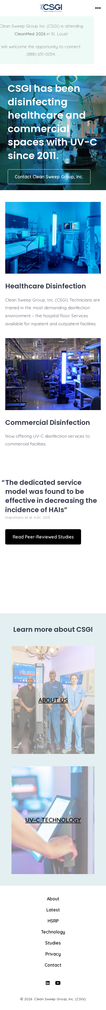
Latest (53, 909)
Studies (53, 943)
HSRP (53, 920)
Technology (53, 932)
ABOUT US (53, 700)
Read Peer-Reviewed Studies (43, 536)
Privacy (53, 954)
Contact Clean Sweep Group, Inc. (49, 176)
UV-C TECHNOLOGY (53, 820)
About (53, 898)
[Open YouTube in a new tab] (58, 983)
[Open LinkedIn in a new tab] (47, 983)
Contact (53, 965)
